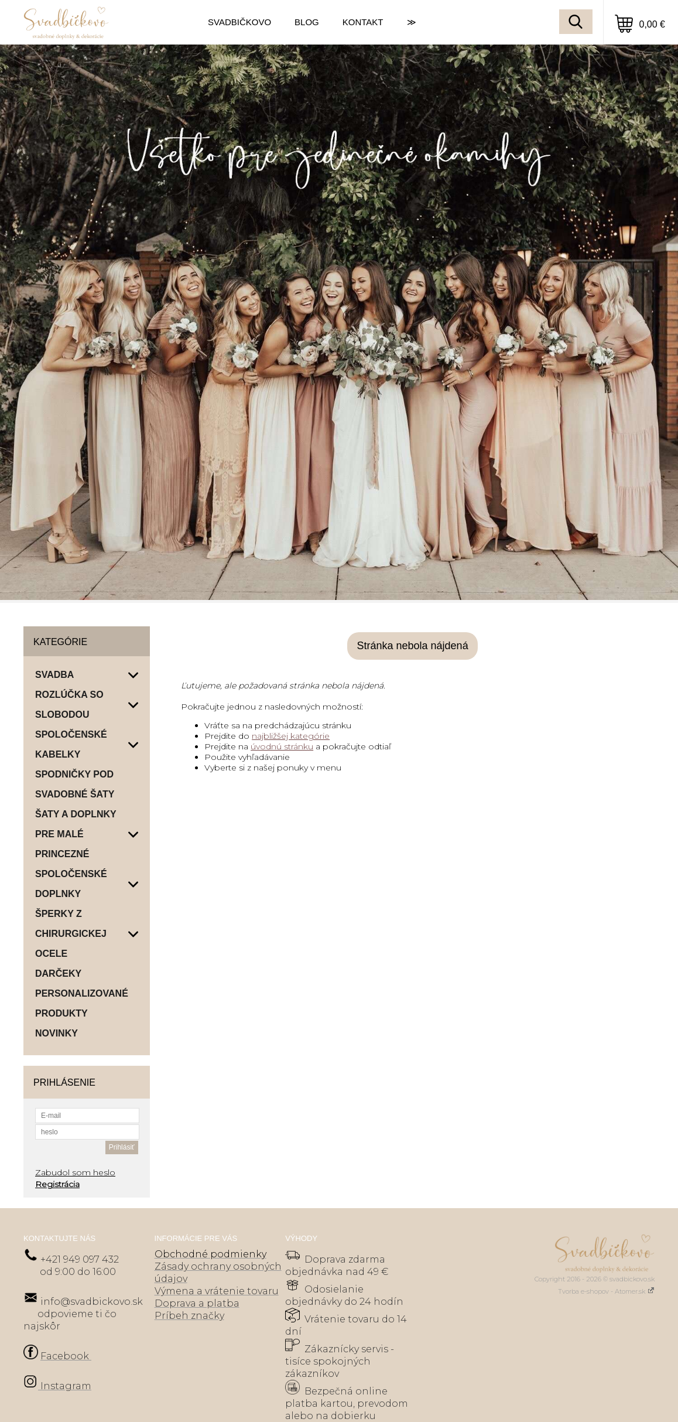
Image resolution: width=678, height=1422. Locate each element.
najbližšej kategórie (291, 736)
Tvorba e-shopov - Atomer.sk (606, 1291)
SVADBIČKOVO (239, 22)
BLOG (307, 22)
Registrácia (57, 1184)
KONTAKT (363, 22)
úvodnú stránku (282, 746)
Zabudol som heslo (75, 1172)
